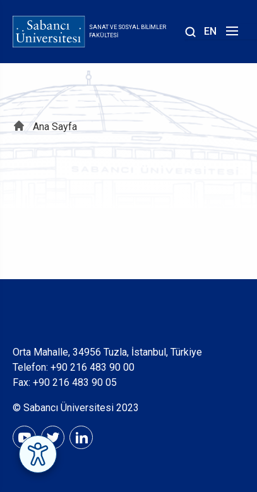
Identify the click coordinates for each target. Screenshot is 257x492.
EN (210, 31)
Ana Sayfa (55, 127)
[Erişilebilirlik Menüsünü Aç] (38, 454)
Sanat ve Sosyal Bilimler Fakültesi (127, 31)
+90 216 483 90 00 (92, 367)
